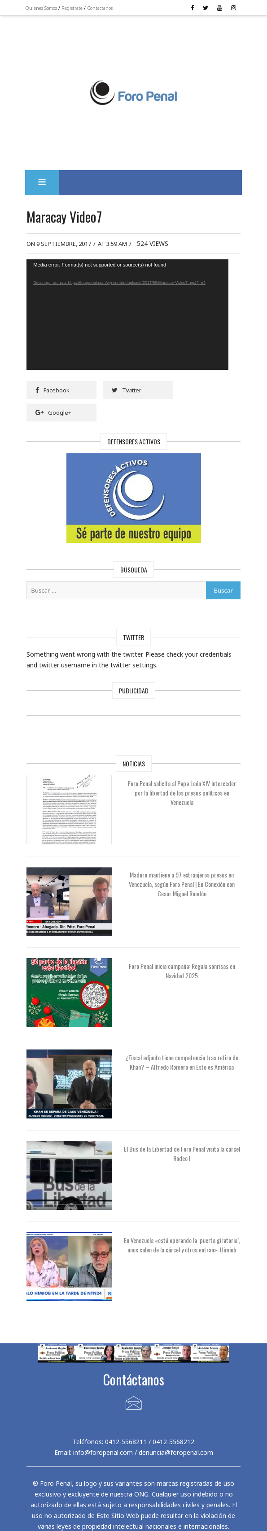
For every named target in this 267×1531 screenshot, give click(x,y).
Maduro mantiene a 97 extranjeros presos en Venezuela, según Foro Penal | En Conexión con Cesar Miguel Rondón (182, 878)
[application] (134, 309)
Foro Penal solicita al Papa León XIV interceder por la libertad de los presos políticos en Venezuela (182, 787)
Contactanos (107, 8)
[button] (49, 176)
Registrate (79, 8)
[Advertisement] (134, 53)
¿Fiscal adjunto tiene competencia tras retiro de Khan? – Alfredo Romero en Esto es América (182, 1061)
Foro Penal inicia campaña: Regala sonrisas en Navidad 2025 (182, 964)
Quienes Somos (49, 8)
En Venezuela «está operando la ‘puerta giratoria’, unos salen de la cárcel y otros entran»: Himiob (182, 1244)
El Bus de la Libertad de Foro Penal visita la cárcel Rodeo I (181, 1147)
